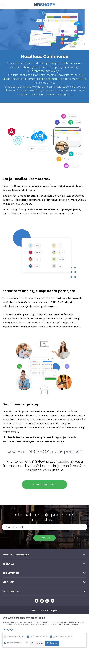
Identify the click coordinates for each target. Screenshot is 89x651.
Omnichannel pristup (20, 404)
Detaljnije (7, 629)
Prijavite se (44, 538)
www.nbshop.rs (49, 610)
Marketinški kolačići (62, 636)
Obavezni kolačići (15, 636)
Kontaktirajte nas (44, 484)
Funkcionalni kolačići (17, 643)
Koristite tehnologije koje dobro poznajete (38, 291)
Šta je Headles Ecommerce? (26, 179)
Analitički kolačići (38, 636)
